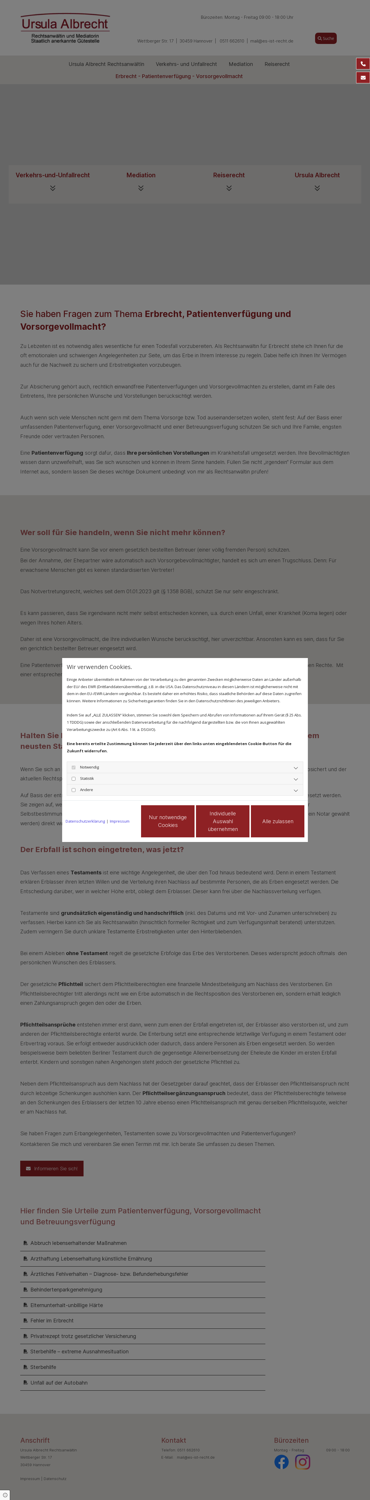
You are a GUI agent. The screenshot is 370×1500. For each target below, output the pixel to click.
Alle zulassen (277, 821)
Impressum (120, 821)
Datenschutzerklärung (85, 821)
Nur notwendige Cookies (168, 821)
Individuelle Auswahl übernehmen (223, 821)
